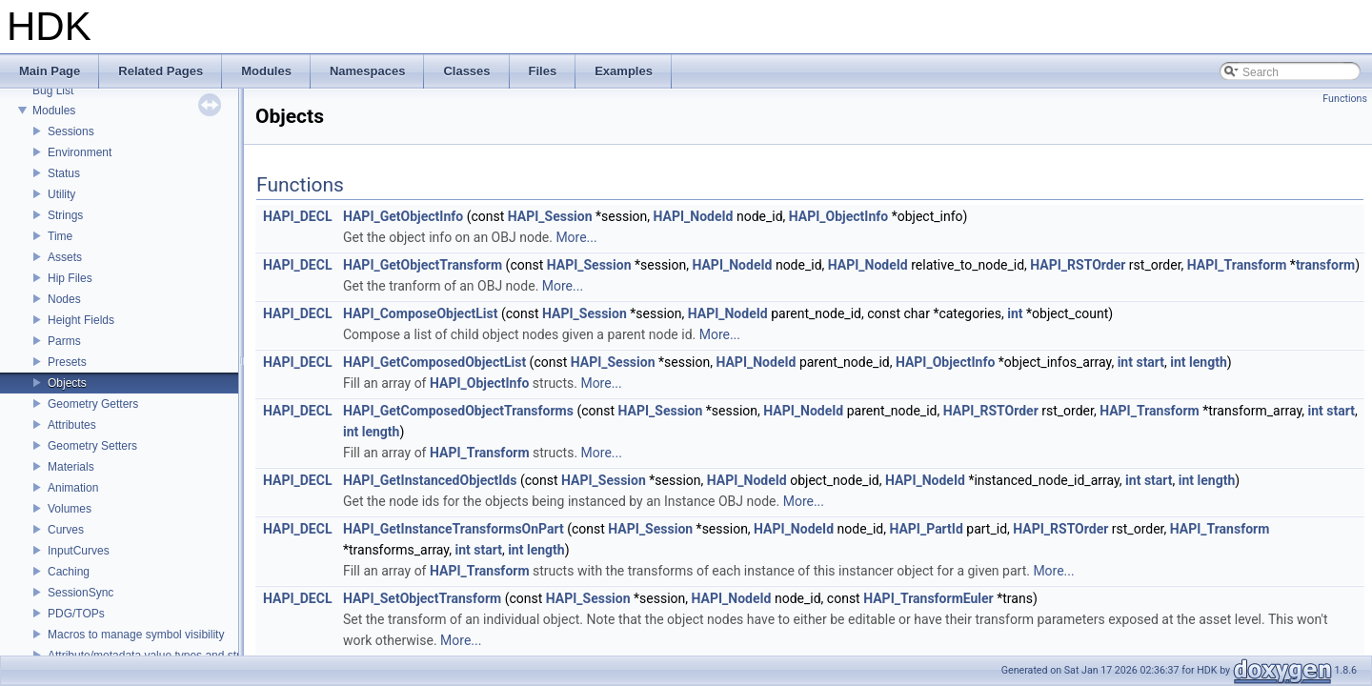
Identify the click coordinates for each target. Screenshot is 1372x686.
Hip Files (70, 278)
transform (1325, 264)
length (1208, 362)
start (1150, 362)
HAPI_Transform (1237, 264)
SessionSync (80, 592)
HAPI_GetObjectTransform (422, 264)
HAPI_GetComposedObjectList (434, 362)
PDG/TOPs (76, 613)
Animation (73, 487)
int (1014, 313)
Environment (79, 152)
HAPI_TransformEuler (928, 598)
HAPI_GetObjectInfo (403, 216)
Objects (67, 383)
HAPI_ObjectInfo (838, 216)
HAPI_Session (550, 216)
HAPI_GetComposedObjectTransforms (458, 410)
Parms (64, 341)
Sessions (71, 131)
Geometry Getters (93, 404)
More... (575, 237)
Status (64, 173)
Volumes (69, 508)
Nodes (64, 299)
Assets (65, 257)
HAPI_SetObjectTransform (422, 598)
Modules (53, 110)
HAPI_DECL (297, 216)
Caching (69, 571)
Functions (1344, 98)
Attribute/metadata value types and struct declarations (184, 655)
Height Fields (81, 320)
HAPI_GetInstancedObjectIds (429, 480)
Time (60, 236)
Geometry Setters (92, 446)
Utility (61, 194)
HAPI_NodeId (694, 216)
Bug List (52, 90)
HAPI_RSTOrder (1077, 264)
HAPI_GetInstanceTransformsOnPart (453, 528)
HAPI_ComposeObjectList (420, 313)
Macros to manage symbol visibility (136, 634)
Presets (67, 362)
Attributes (72, 425)
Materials (71, 467)
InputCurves (79, 550)
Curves (66, 529)
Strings (65, 215)
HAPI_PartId (925, 528)
